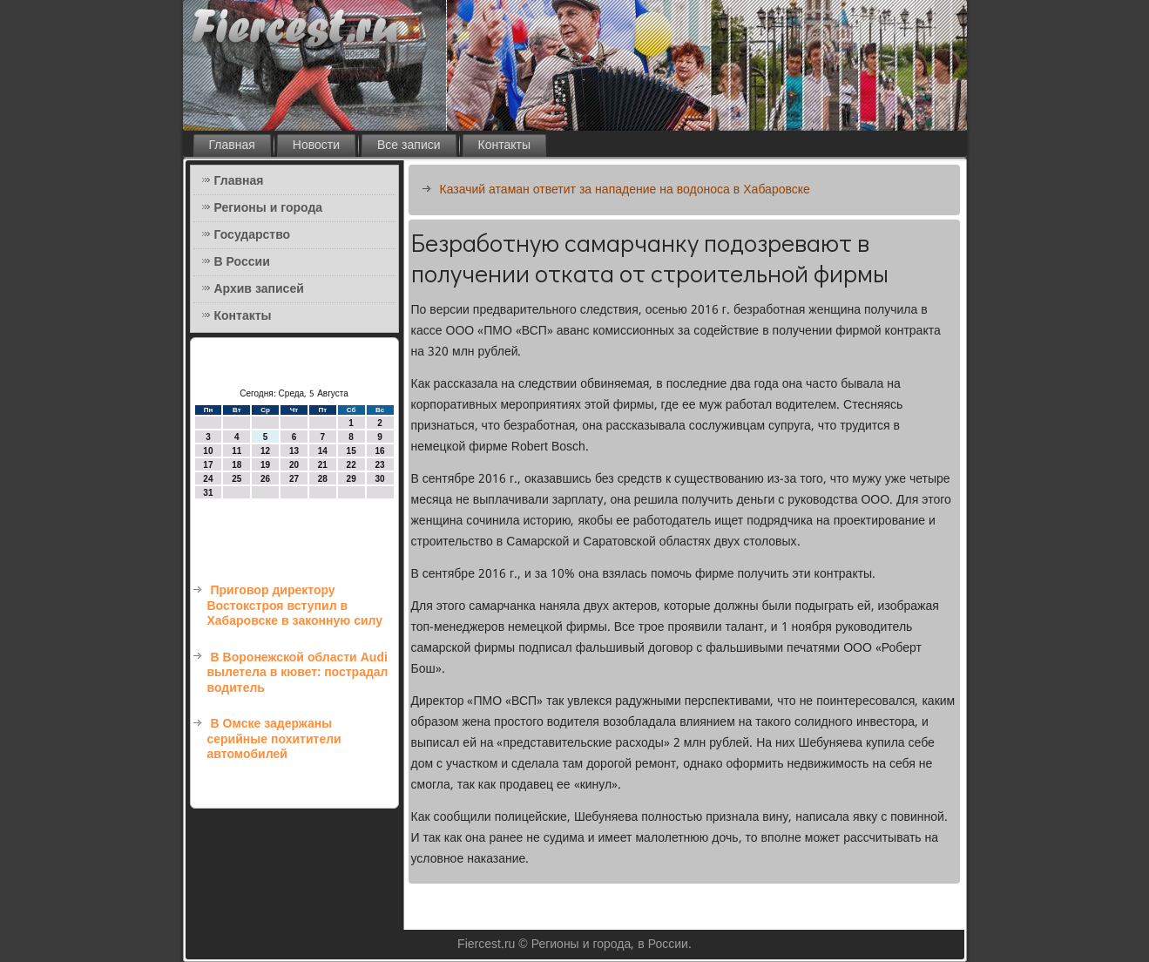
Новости (316, 145)
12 (265, 451)
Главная (232, 145)
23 (379, 465)
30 (379, 479)
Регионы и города (268, 208)
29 (351, 479)
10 (208, 451)
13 (294, 451)
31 (208, 493)
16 (379, 451)
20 (294, 465)
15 (351, 451)
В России (242, 262)
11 (236, 451)
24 (208, 479)
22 (351, 465)
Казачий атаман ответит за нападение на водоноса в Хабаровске (625, 190)
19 (265, 465)
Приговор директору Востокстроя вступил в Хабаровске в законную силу (295, 606)
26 (265, 479)
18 (236, 465)
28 (323, 479)
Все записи (409, 145)
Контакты (504, 145)
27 (294, 479)
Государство (252, 235)
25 (236, 479)
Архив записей (259, 289)
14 (323, 451)
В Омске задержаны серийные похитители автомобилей (274, 739)
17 (208, 465)
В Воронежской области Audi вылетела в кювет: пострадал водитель (298, 673)
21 (323, 465)
